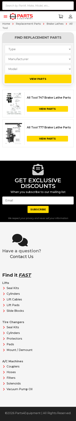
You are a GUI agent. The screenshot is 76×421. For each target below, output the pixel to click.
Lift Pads (13, 305)
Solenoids (14, 383)
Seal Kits (13, 288)
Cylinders (13, 293)
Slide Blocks (15, 310)
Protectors (14, 338)
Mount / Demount (19, 350)
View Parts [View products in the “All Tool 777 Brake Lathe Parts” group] (47, 138)
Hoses (11, 372)
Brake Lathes (55, 23)
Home (6, 23)
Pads (10, 344)
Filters (11, 378)
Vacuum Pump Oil (19, 389)
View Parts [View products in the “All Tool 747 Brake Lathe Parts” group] (47, 108)
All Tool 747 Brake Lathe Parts (49, 97)
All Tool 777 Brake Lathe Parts (49, 127)
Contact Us (21, 256)
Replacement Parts (28, 23)
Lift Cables (14, 299)
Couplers (13, 366)
